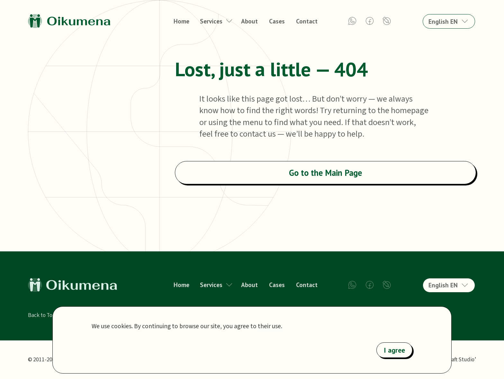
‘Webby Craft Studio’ (452, 360)
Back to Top (42, 315)
